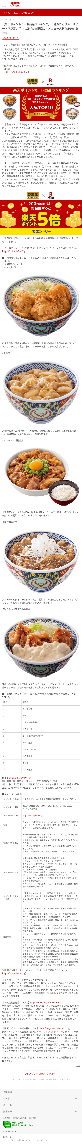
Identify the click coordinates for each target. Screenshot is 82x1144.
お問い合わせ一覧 (23, 1140)
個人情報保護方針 (19, 1118)
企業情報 (6, 1118)
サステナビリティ (41, 1140)
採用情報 (32, 1118)
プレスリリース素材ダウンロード (41, 1073)
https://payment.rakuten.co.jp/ (54, 1028)
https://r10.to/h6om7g (13, 251)
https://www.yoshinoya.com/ (45, 1002)
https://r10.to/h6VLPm (16, 72)
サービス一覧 (8, 1140)
